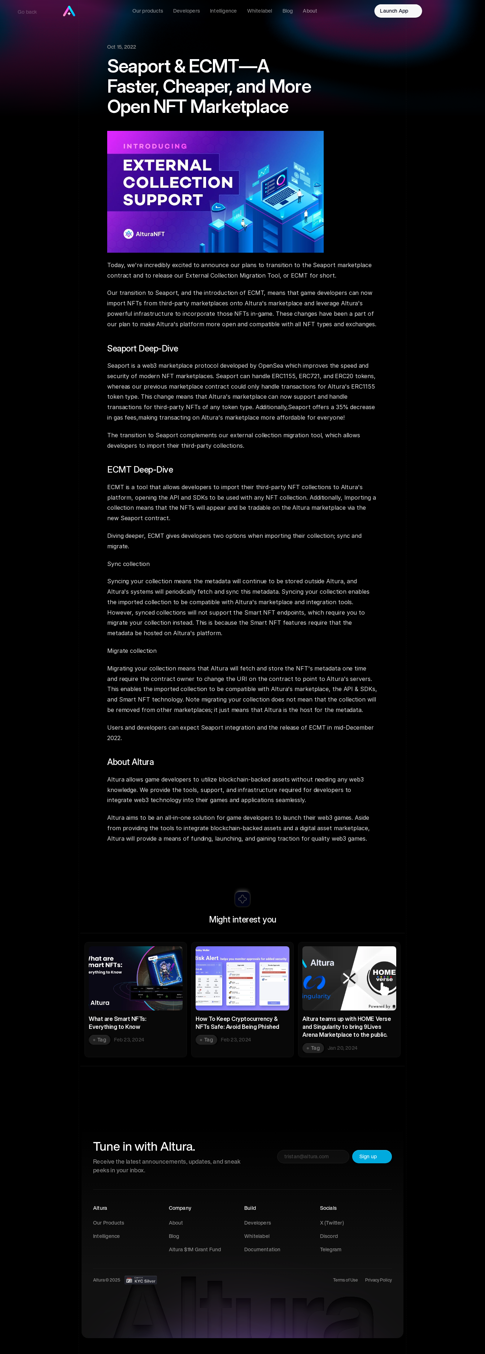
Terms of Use (345, 1280)
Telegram (331, 1249)
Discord (329, 1236)
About (176, 1222)
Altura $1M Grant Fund (195, 1249)
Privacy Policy (378, 1280)
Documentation (262, 1249)
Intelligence (106, 1236)
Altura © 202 (105, 1280)
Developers (257, 1222)
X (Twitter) (332, 1222)
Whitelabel (257, 1236)
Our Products (108, 1222)
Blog (174, 1236)
